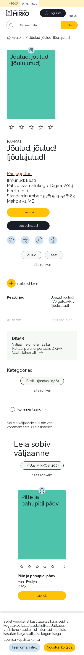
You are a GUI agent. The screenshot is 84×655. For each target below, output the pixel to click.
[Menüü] (72, 13)
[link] (19, 173)
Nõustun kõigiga (60, 647)
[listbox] (42, 255)
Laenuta (28, 212)
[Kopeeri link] (39, 240)
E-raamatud (29, 3)
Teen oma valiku (24, 647)
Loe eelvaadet (28, 225)
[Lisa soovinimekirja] (63, 567)
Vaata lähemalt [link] (28, 353)
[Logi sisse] (53, 13)
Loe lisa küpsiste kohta (21, 640)
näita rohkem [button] (42, 265)
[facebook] (52, 240)
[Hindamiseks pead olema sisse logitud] (25, 240)
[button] (22, 283)
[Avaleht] (18, 13)
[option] (31, 255)
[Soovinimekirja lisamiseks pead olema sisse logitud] (11, 240)
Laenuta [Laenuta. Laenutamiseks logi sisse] (42, 595)
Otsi (70, 25)
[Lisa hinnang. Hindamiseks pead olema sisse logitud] (31, 127)
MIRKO (13, 3)
